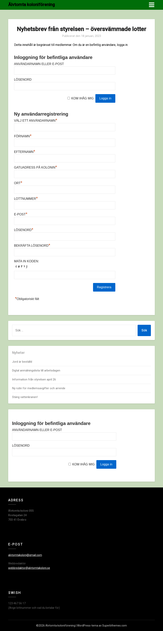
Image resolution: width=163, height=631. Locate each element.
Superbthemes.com (114, 625)
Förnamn (22, 136)
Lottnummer (26, 198)
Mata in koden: (26, 261)
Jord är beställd (22, 361)
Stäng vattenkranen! (25, 397)
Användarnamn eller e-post (39, 64)
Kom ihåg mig (82, 98)
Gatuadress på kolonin (35, 167)
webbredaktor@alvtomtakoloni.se (29, 567)
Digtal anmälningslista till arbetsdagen (36, 370)
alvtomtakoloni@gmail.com (25, 555)
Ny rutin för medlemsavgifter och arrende (38, 388)
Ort (18, 183)
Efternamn (24, 152)
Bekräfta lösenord (32, 245)
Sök (144, 330)
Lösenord (23, 79)
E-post (20, 214)
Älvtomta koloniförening (31, 4)
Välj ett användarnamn (35, 120)
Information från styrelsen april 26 (34, 379)
